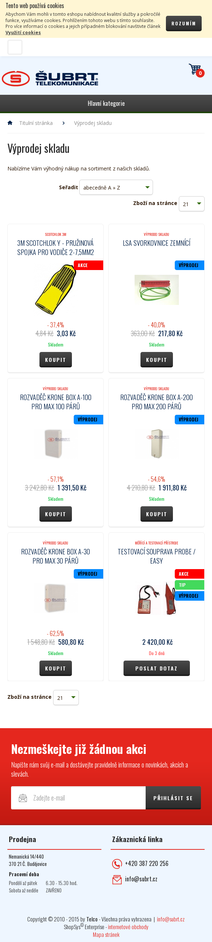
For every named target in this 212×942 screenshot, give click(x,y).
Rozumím (183, 23)
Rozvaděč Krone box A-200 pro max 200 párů (156, 401)
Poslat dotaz (156, 668)
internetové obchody (128, 927)
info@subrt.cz (141, 878)
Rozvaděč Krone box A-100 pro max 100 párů (55, 401)
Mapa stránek (106, 934)
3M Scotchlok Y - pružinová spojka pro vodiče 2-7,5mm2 (55, 247)
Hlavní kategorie (106, 103)
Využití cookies (23, 32)
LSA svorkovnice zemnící (156, 243)
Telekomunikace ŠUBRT (50, 79)
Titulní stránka (36, 122)
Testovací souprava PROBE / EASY (156, 556)
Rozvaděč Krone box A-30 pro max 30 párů (55, 556)
